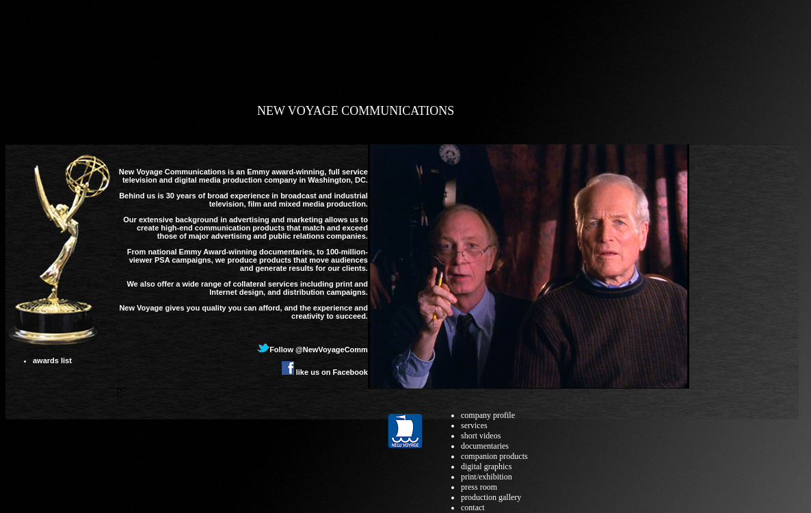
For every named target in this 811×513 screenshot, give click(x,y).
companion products (494, 456)
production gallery (491, 497)
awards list (52, 360)
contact (473, 507)
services (474, 425)
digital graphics (486, 466)
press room (479, 487)
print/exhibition (486, 477)
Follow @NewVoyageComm (312, 349)
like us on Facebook (325, 372)
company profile (488, 415)
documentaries (485, 446)
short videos (481, 435)
